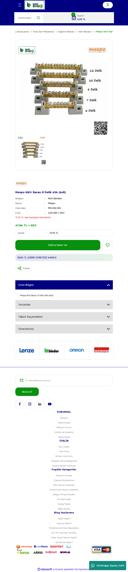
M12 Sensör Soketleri (64, 485)
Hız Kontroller (64, 499)
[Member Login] (108, 5)
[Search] (28, 17)
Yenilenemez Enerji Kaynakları (64, 528)
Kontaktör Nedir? (64, 542)
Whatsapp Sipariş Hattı (107, 566)
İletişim (64, 417)
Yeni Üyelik (64, 446)
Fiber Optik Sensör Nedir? (64, 537)
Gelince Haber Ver (57, 245)
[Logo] (35, 5)
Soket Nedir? (64, 518)
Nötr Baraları (55, 198)
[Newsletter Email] (64, 380)
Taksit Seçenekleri (30, 316)
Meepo (51, 203)
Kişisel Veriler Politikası (64, 465)
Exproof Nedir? (64, 523)
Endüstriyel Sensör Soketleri (64, 489)
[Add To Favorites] (108, 245)
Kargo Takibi (64, 437)
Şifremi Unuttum (64, 456)
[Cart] (78, 17)
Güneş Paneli (64, 504)
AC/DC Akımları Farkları (64, 532)
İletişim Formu (64, 427)
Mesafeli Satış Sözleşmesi (64, 460)
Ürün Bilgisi (26, 285)
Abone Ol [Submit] (27, 391)
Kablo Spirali (64, 508)
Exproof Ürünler (64, 475)
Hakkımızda (64, 422)
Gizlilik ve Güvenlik (64, 432)
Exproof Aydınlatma (64, 480)
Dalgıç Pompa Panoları (64, 494)
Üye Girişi (64, 451)
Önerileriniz (26, 329)
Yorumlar (24, 304)
